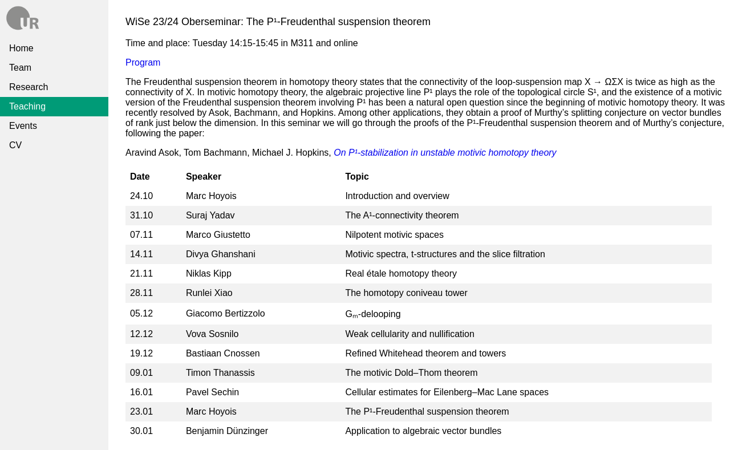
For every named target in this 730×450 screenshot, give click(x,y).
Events (23, 126)
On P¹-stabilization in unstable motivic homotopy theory (445, 152)
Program (142, 62)
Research (28, 87)
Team (20, 67)
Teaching (27, 106)
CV (15, 145)
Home (21, 48)
